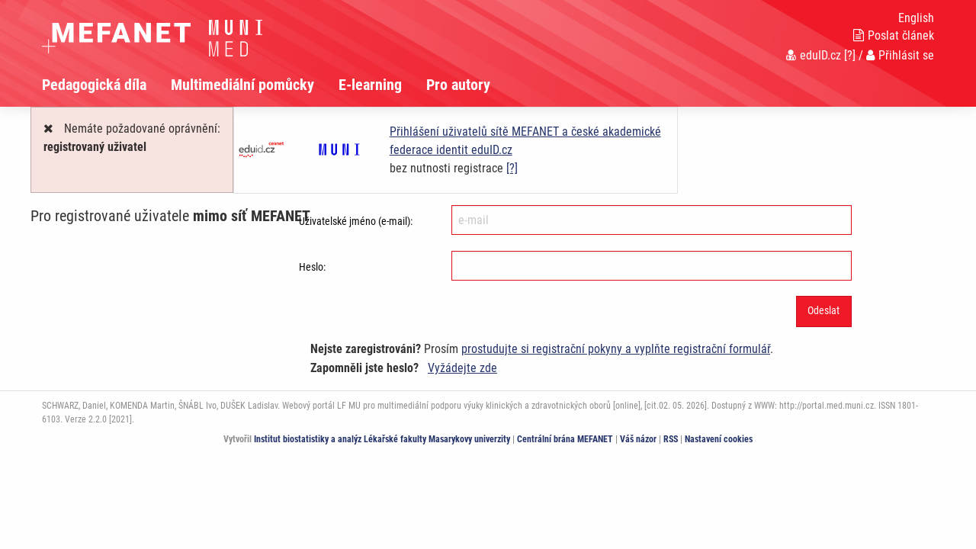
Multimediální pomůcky (242, 84)
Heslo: (312, 267)
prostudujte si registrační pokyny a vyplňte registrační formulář (615, 349)
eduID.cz (813, 55)
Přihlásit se (900, 55)
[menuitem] (106, 85)
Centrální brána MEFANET (565, 439)
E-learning (370, 84)
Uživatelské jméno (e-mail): (356, 221)
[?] (850, 55)
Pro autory (458, 84)
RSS (670, 439)
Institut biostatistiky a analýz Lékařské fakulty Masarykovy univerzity (382, 439)
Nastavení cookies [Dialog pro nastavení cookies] (719, 439)
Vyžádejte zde (462, 368)
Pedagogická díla (94, 84)
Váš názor (638, 439)
